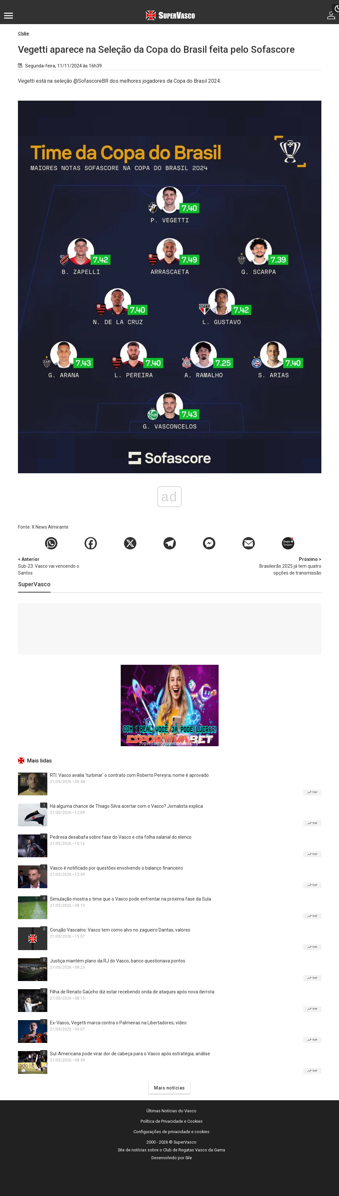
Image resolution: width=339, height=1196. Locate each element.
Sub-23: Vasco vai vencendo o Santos (52, 566)
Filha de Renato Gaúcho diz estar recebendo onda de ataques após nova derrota (132, 991)
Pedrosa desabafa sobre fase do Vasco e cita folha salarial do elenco (121, 837)
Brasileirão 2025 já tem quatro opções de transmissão (287, 566)
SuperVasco (34, 584)
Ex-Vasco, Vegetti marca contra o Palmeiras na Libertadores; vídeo (118, 1022)
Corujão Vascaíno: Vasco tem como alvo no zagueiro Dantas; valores (120, 930)
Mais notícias (169, 1087)
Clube (23, 33)
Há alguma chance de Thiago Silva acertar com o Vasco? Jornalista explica (126, 806)
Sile (188, 1157)
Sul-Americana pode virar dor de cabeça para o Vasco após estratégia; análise (130, 1053)
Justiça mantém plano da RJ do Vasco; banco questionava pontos (117, 960)
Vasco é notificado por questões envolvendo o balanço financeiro (116, 868)
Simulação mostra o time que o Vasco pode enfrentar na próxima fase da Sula (130, 899)
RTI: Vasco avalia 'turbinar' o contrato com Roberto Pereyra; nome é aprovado (129, 775)
